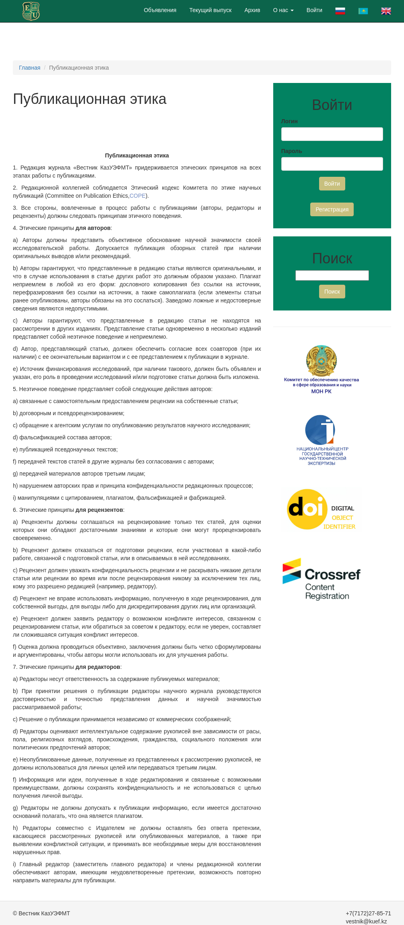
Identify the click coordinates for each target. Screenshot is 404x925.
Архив (252, 10)
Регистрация (331, 209)
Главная (29, 67)
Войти (314, 10)
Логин (289, 121)
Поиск (332, 291)
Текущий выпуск (210, 10)
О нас (283, 10)
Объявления (160, 10)
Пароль (291, 151)
